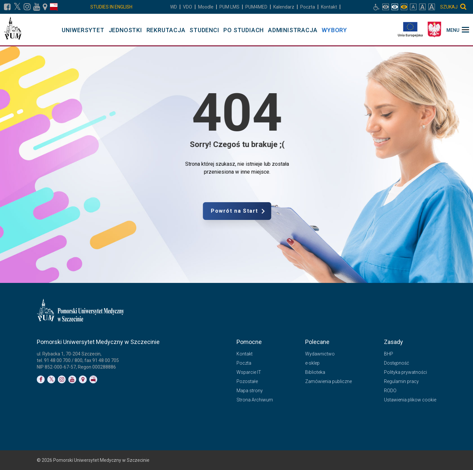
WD (173, 7)
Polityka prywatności (405, 372)
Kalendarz (283, 7)
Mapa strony (249, 390)
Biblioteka (315, 372)
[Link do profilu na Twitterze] (51, 379)
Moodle (206, 7)
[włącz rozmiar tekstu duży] (422, 7)
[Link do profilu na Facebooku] (7, 7)
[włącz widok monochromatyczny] (404, 7)
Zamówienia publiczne (328, 381)
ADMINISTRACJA (292, 30)
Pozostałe (247, 381)
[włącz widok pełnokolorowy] (385, 7)
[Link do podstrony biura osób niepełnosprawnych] (376, 7)
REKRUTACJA (166, 30)
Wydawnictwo (320, 353)
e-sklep (312, 363)
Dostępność (396, 363)
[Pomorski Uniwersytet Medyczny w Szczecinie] (13, 29)
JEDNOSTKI (125, 30)
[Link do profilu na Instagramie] (27, 7)
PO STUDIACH (243, 30)
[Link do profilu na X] (17, 6)
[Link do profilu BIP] (53, 7)
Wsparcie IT (248, 372)
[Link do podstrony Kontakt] (45, 7)
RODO (390, 390)
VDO (187, 7)
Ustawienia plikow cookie (410, 399)
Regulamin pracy (401, 381)
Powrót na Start (262, 211)
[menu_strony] (457, 29)
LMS (229, 7)
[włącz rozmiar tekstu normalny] (413, 7)
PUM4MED (256, 7)
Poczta (307, 7)
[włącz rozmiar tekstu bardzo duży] (431, 7)
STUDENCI (204, 30)
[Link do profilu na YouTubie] (36, 7)
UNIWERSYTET (83, 30)
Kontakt (329, 7)
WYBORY (334, 30)
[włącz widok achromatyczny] (395, 7)
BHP (388, 353)
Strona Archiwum (254, 399)
